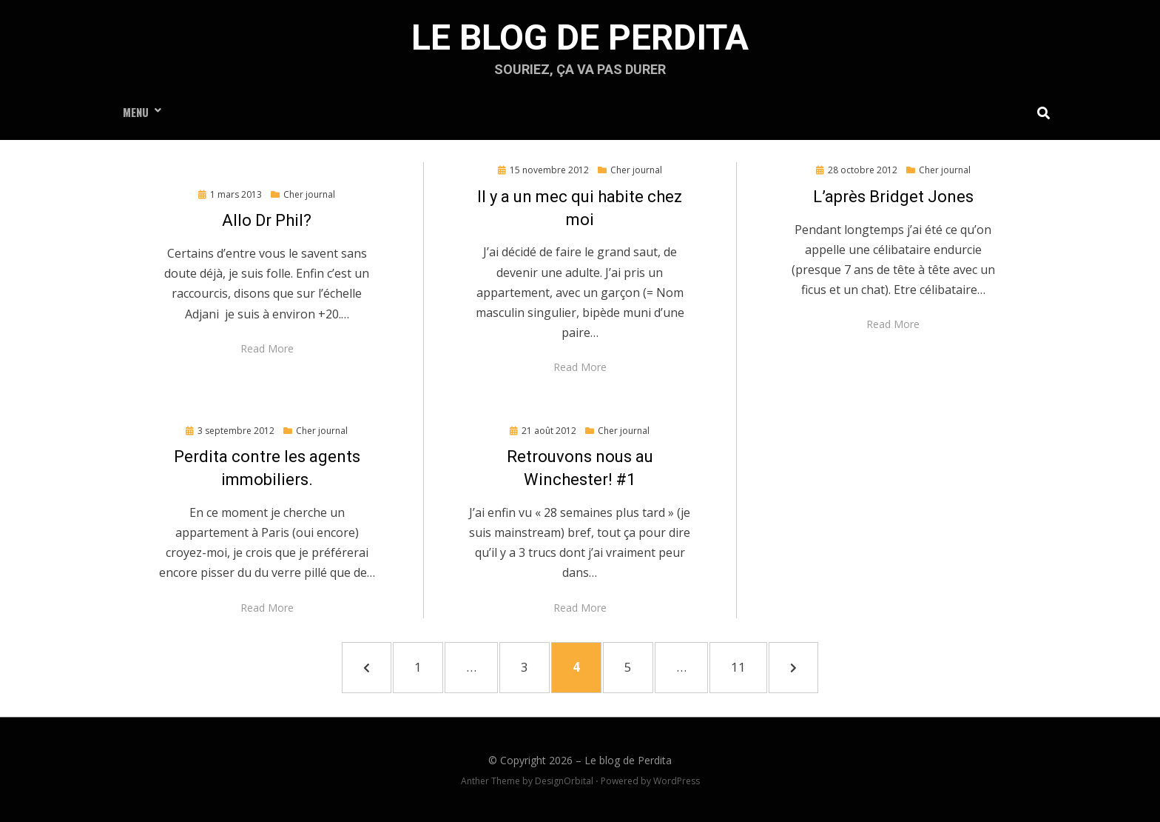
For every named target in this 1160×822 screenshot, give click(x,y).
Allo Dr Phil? (266, 220)
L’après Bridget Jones (893, 196)
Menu (136, 112)
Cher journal (309, 194)
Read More (267, 348)
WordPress (676, 781)
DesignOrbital (564, 781)
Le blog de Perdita (580, 37)
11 (746, 665)
